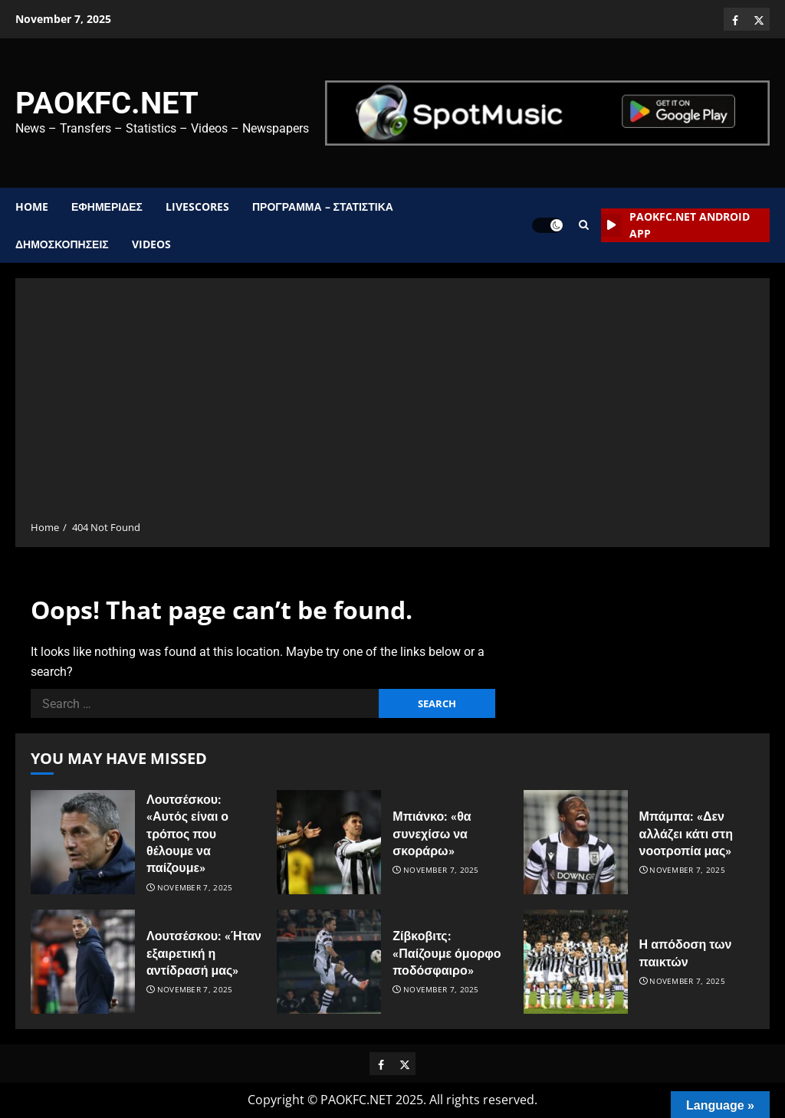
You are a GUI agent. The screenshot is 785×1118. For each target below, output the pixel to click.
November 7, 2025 (195, 888)
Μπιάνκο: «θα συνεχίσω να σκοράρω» (431, 833)
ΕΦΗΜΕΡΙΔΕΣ (107, 206)
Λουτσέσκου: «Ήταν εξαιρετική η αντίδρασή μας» (203, 953)
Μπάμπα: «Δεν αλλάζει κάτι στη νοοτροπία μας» (686, 833)
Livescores (197, 206)
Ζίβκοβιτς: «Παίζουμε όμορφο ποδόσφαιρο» (446, 953)
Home (31, 206)
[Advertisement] (392, 404)
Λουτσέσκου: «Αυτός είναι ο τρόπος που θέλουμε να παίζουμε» (187, 834)
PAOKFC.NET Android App (675, 225)
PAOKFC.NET (107, 103)
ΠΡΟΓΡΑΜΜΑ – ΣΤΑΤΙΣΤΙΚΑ (322, 206)
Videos (151, 244)
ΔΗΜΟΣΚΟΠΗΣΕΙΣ (62, 244)
